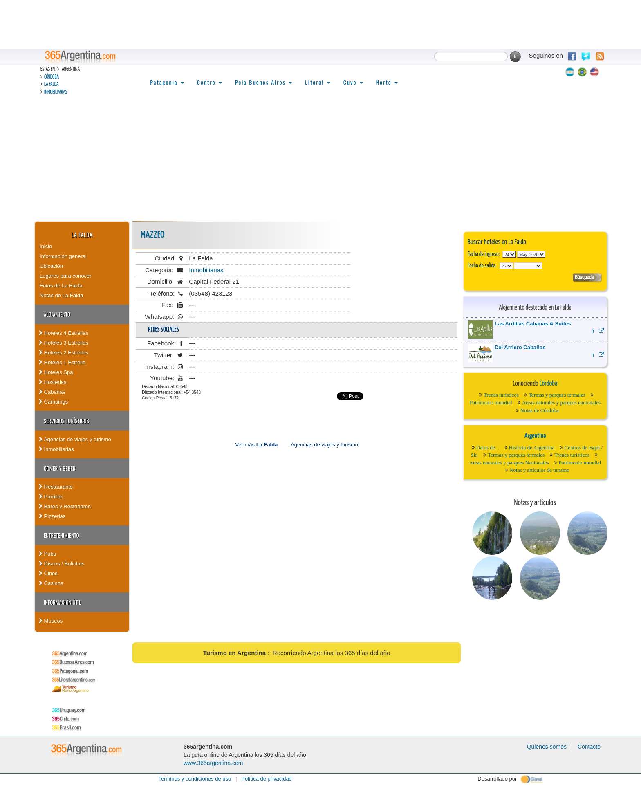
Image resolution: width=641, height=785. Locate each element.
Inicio (46, 246)
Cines (48, 573)
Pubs (47, 554)
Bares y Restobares (65, 506)
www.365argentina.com (213, 763)
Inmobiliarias (55, 92)
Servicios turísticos (66, 421)
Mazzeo (152, 235)
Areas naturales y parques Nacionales (509, 463)
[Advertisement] (320, 160)
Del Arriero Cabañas (520, 347)
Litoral (317, 82)
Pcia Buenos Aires (263, 82)
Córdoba (51, 77)
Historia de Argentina (532, 447)
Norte (387, 82)
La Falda (51, 84)
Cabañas (52, 392)
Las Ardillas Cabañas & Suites (533, 324)
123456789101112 (531, 254)
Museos (51, 621)
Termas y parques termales (557, 395)
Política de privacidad (266, 779)
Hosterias (53, 382)
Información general (63, 256)
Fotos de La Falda (61, 286)
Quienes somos (547, 746)
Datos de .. (487, 447)
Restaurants (56, 487)
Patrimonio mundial (491, 402)
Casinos (51, 583)
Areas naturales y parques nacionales (561, 402)
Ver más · (263, 445)
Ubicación (51, 266)
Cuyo (353, 82)
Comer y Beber (59, 468)
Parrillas (51, 496)
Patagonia (167, 82)
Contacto (589, 746)
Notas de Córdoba (539, 410)
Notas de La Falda (61, 295)
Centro (209, 82)
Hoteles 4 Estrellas (63, 333)
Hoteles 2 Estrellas (63, 353)
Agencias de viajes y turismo (75, 439)
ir (598, 331)
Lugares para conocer (65, 276)
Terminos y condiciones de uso (194, 779)
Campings (53, 402)
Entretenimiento (61, 535)
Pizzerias (52, 516)
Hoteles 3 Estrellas (63, 343)
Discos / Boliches (62, 564)
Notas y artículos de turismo (539, 470)
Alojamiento (57, 314)
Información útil (62, 602)
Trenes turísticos (501, 395)
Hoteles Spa (56, 372)
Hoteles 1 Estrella (62, 362)
